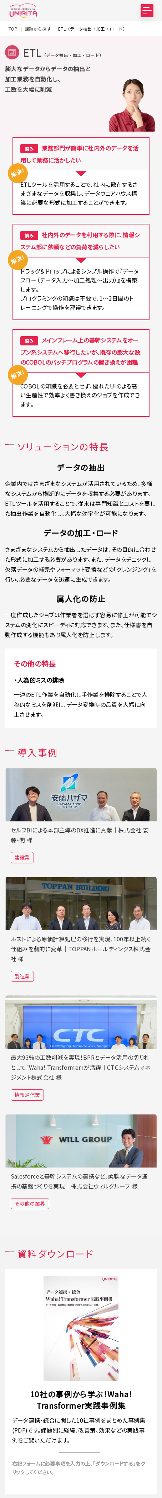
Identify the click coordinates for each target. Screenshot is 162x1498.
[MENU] (147, 10)
